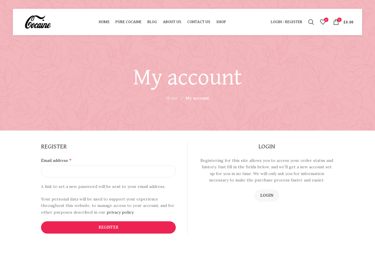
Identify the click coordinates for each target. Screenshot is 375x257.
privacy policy (120, 212)
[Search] (311, 22)
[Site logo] (38, 21)
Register (108, 227)
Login (266, 195)
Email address (56, 160)
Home (172, 98)
